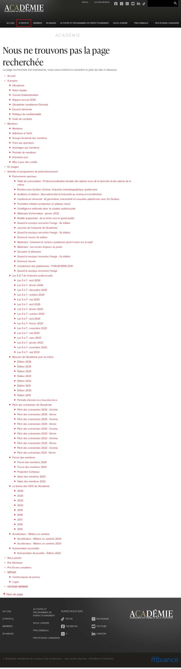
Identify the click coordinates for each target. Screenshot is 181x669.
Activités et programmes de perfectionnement (84, 23)
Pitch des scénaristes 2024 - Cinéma (37, 428)
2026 (20, 491)
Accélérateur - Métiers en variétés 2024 (39, 539)
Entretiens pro (20, 157)
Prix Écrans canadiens (167, 23)
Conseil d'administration (25, 95)
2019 (20, 510)
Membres (37, 23)
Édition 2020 (24, 390)
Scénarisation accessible (25, 548)
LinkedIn (130, 3)
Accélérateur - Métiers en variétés (31, 534)
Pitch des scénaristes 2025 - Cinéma (37, 419)
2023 (20, 500)
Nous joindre (120, 23)
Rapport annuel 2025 (24, 100)
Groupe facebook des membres (29, 138)
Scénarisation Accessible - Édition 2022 (39, 553)
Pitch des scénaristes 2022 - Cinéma (37, 448)
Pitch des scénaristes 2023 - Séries (36, 433)
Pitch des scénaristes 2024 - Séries (36, 424)
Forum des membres (23, 457)
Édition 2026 (24, 361)
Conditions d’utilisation (101, 660)
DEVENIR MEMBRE (93, 2)
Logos (15, 582)
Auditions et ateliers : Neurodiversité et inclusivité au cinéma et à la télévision (59, 194)
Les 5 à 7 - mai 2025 (28, 299)
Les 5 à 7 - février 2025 (30, 309)
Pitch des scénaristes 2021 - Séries (36, 452)
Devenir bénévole (22, 109)
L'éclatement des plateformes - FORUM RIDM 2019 (45, 266)
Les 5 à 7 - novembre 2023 (32, 328)
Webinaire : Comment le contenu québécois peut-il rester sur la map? (55, 242)
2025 (20, 495)
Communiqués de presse (26, 577)
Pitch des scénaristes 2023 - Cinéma (37, 438)
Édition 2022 (24, 381)
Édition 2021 (24, 385)
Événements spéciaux (24, 176)
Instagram (119, 3)
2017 (19, 519)
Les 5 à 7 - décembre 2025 (32, 290)
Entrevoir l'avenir (26, 261)
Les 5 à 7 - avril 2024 (28, 318)
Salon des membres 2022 (31, 481)
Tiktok (135, 3)
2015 (20, 529)
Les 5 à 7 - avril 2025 (28, 304)
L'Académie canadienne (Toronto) (30, 104)
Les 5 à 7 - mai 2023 (28, 333)
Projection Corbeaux (28, 472)
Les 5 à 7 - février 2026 (30, 285)
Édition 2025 (24, 366)
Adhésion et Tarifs (22, 133)
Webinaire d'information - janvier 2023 (38, 213)
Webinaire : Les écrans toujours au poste (39, 247)
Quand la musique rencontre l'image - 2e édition (43, 256)
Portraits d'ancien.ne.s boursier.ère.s (37, 400)
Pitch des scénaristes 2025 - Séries (36, 414)
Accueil (11, 23)
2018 (20, 515)
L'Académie (18, 85)
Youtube (125, 3)
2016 (20, 524)
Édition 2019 (24, 395)
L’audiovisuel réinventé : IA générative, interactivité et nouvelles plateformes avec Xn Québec (68, 199)
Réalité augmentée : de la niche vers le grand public (45, 218)
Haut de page (13, 594)
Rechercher (175, 3)
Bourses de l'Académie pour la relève (33, 357)
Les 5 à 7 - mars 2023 (29, 338)
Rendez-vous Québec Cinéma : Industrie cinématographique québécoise (57, 189)
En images (51, 23)
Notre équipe (19, 90)
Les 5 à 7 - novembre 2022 (32, 347)
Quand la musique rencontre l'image (37, 271)
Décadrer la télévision (29, 251)
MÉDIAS (77, 2)
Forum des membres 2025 (32, 462)
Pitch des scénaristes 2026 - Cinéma (37, 409)
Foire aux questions (23, 143)
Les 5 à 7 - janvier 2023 (30, 342)
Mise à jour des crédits (24, 162)
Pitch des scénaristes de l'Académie (32, 405)
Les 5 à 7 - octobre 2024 (30, 314)
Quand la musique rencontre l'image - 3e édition (43, 232)
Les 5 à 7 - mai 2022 (28, 352)
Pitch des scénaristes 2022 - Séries (36, 443)
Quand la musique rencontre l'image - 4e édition (43, 223)
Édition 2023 (24, 376)
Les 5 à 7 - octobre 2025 (30, 294)
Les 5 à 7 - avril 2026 (28, 280)
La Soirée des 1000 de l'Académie (31, 486)
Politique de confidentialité (26, 114)
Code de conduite (22, 119)
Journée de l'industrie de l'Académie (37, 227)
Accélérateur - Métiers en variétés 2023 (39, 543)
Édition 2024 (24, 371)
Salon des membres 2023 (31, 476)
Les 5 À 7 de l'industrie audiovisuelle (32, 275)
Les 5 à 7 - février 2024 (30, 323)
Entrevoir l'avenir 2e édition (32, 237)
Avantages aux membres (25, 147)
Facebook (108, 3)
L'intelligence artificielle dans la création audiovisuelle (46, 208)
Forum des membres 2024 (32, 467)
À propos (24, 23)
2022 (20, 505)
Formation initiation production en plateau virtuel (43, 204)
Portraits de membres (24, 152)
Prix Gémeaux (141, 23)
